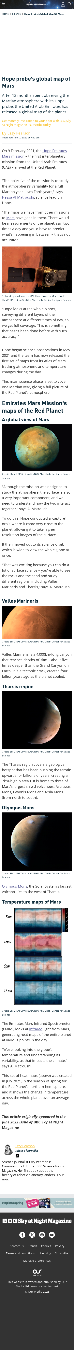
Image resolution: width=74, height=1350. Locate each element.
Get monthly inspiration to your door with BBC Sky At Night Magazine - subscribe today (36, 123)
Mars (10, 217)
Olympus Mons (14, 886)
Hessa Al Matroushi (18, 197)
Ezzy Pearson (25, 1146)
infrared (35, 1029)
